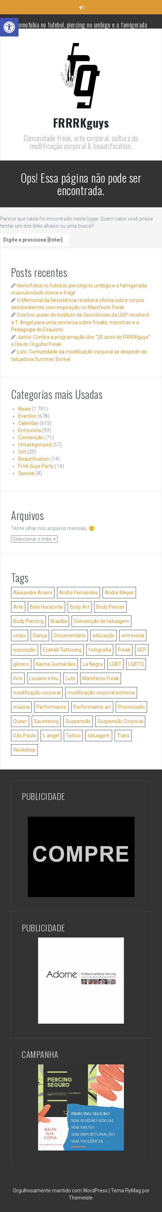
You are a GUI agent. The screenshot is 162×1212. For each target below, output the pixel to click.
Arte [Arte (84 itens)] (18, 607)
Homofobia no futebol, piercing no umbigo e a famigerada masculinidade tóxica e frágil (81, 28)
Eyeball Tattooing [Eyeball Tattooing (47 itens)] (62, 650)
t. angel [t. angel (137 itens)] (51, 735)
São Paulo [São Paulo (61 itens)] (24, 735)
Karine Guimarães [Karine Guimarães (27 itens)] (56, 664)
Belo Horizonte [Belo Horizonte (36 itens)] (46, 607)
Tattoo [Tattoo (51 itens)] (73, 735)
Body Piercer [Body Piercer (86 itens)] (110, 607)
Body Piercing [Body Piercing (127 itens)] (28, 621)
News (24, 409)
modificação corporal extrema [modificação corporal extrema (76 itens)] (101, 693)
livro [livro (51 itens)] (17, 678)
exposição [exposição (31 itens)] (24, 650)
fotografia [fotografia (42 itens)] (99, 650)
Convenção (30, 437)
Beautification (33, 459)
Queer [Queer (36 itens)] (20, 721)
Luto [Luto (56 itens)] (70, 678)
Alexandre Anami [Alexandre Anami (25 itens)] (32, 592)
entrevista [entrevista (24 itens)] (132, 635)
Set (22, 452)
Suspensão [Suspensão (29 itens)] (78, 721)
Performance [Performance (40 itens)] (51, 707)
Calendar (28, 423)
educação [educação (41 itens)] (104, 635)
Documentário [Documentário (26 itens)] (70, 635)
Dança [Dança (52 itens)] (40, 635)
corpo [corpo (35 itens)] (19, 635)
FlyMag (133, 1190)
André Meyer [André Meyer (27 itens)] (119, 592)
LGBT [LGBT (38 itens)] (115, 664)
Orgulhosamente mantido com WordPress (61, 1190)
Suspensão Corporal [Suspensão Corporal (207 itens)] (120, 721)
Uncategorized (34, 444)
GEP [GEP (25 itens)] (141, 650)
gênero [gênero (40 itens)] (21, 664)
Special (26, 473)
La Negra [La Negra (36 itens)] (93, 664)
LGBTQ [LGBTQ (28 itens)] (136, 664)
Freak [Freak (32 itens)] (124, 650)
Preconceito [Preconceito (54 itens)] (131, 707)
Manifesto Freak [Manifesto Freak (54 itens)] (100, 678)
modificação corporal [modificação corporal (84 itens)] (37, 693)
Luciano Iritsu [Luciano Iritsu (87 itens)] (44, 678)
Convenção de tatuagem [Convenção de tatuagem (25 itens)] (101, 621)
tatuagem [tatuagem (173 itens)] (99, 735)
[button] (9, 27)
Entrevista (29, 430)
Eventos (27, 416)
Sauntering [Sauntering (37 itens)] (46, 721)
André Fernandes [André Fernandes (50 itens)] (78, 592)
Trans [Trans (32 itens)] (123, 735)
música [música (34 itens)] (21, 707)
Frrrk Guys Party (36, 466)
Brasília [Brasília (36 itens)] (59, 621)
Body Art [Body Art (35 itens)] (79, 607)
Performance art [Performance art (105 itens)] (92, 707)
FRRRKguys (81, 122)
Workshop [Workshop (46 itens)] (24, 750)
